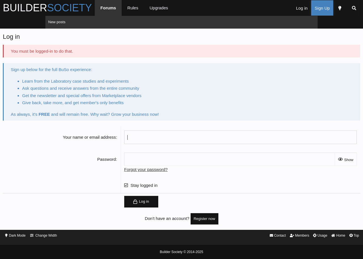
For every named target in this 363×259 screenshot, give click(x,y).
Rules (178, 7)
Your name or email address (105, 138)
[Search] (309, 8)
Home (291, 236)
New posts (57, 22)
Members (249, 236)
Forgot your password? (161, 170)
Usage (272, 236)
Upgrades (204, 7)
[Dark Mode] (294, 8)
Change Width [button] (94, 236)
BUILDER (92, 8)
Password (122, 160)
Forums (153, 7)
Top (308, 236)
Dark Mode (64, 236)
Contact (226, 236)
